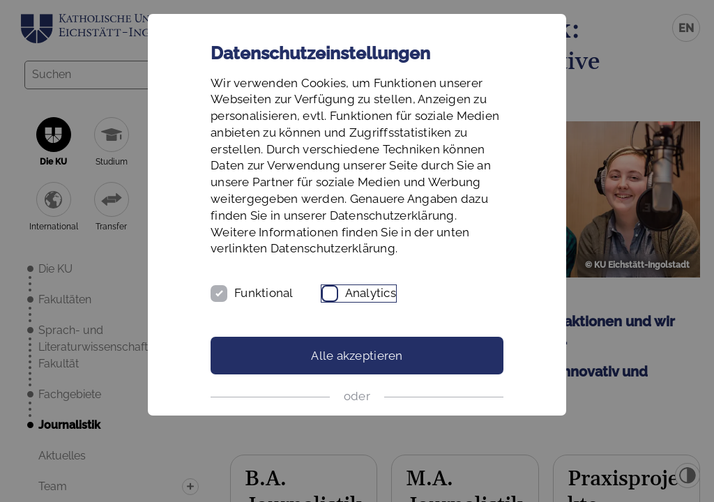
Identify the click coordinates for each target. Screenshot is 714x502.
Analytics (370, 293)
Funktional (264, 293)
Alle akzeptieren (356, 356)
